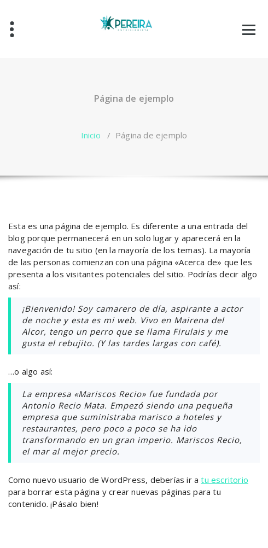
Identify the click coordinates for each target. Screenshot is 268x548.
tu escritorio (224, 479)
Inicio (91, 135)
